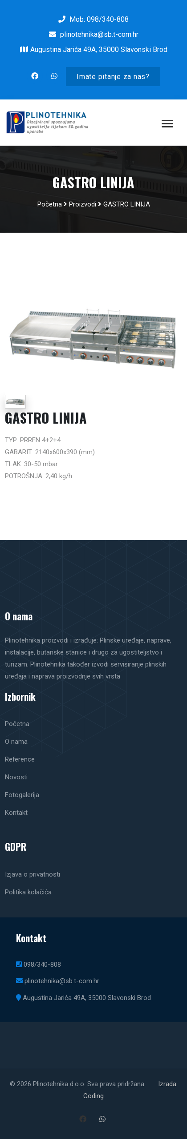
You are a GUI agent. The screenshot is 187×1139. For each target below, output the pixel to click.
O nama (16, 742)
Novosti (16, 777)
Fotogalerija (22, 795)
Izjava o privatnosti (32, 874)
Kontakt (16, 813)
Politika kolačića (28, 892)
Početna (49, 204)
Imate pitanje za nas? (113, 76)
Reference (20, 759)
